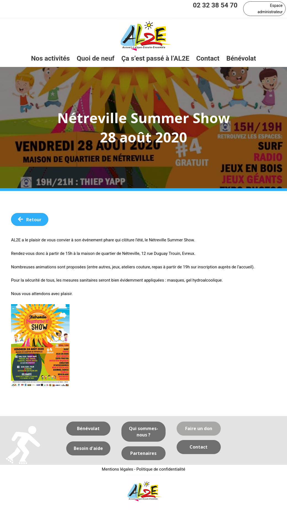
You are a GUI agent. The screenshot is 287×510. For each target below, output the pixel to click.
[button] (264, 8)
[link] (50, 58)
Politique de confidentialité (160, 469)
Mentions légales (117, 469)
